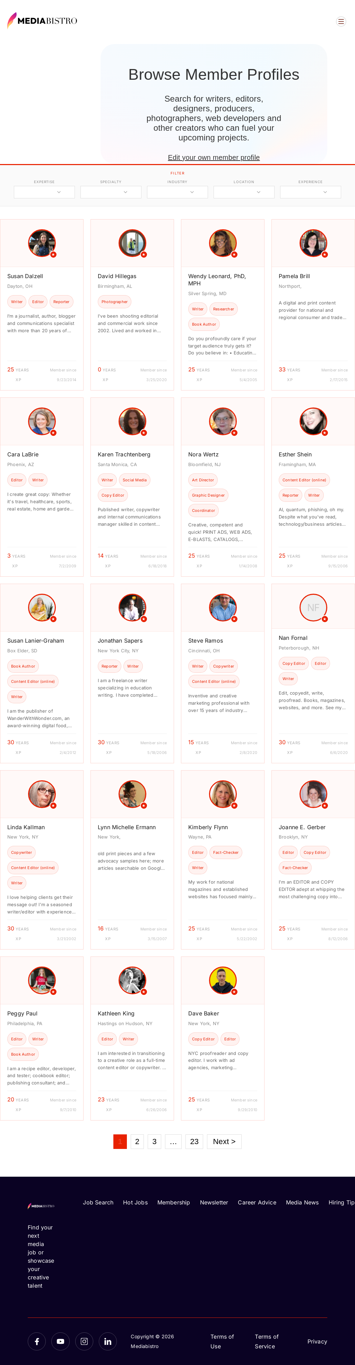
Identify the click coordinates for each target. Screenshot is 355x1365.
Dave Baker (203, 1013)
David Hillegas (117, 276)
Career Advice (257, 1202)
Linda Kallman (26, 827)
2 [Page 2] (137, 1141)
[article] (42, 304)
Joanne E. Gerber (302, 827)
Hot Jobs (135, 1202)
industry (177, 182)
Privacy (317, 1341)
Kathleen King (116, 1013)
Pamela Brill (294, 276)
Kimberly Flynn (208, 827)
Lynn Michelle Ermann (127, 827)
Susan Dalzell (25, 276)
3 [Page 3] (154, 1141)
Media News (302, 1202)
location (244, 182)
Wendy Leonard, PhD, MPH (217, 280)
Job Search (98, 1202)
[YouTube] (60, 1341)
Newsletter (214, 1202)
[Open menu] (341, 21)
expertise (44, 182)
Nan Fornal (293, 637)
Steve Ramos (205, 640)
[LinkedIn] (108, 1341)
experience (310, 182)
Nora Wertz (203, 454)
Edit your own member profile (214, 157)
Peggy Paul (22, 1013)
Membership (173, 1202)
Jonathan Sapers (120, 640)
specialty (110, 182)
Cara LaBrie (22, 454)
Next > (224, 1141)
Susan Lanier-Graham (35, 640)
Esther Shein (295, 454)
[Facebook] (37, 1341)
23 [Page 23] (194, 1141)
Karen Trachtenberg (124, 454)
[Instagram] (84, 1341)
